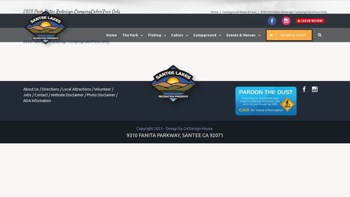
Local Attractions (76, 89)
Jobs (27, 95)
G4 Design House (198, 128)
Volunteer (102, 89)
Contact (41, 95)
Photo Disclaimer (101, 95)
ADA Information (37, 101)
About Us (31, 89)
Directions (50, 89)
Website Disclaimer (67, 95)
